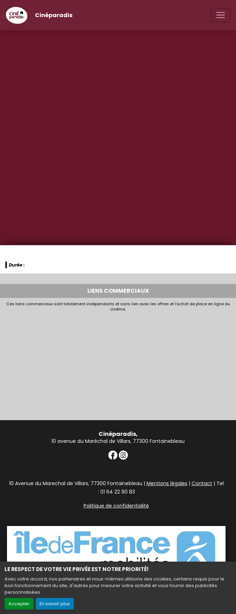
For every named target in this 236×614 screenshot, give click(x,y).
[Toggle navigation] (220, 15)
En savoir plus (55, 604)
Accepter (19, 604)
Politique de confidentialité (116, 505)
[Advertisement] (118, 364)
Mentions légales (166, 483)
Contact (202, 483)
